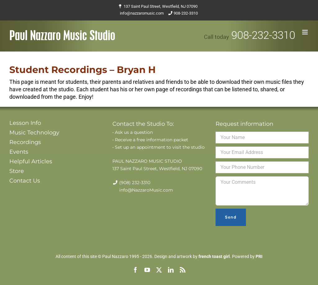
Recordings (25, 142)
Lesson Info (25, 123)
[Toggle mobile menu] (305, 32)
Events (18, 151)
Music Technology (34, 132)
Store (16, 171)
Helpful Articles (30, 161)
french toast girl (214, 256)
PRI (259, 256)
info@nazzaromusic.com (142, 13)
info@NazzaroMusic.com (146, 190)
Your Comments (262, 191)
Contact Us (24, 180)
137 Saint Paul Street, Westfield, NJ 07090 (161, 6)
